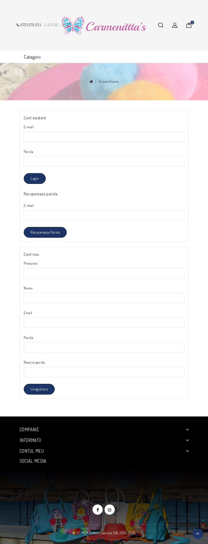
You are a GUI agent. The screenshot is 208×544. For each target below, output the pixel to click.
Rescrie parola (34, 362)
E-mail (29, 127)
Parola (28, 151)
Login (35, 178)
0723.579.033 (28, 25)
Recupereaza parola (45, 232)
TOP (198, 534)
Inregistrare (39, 389)
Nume (28, 288)
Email (28, 313)
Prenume (30, 263)
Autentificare (109, 81)
